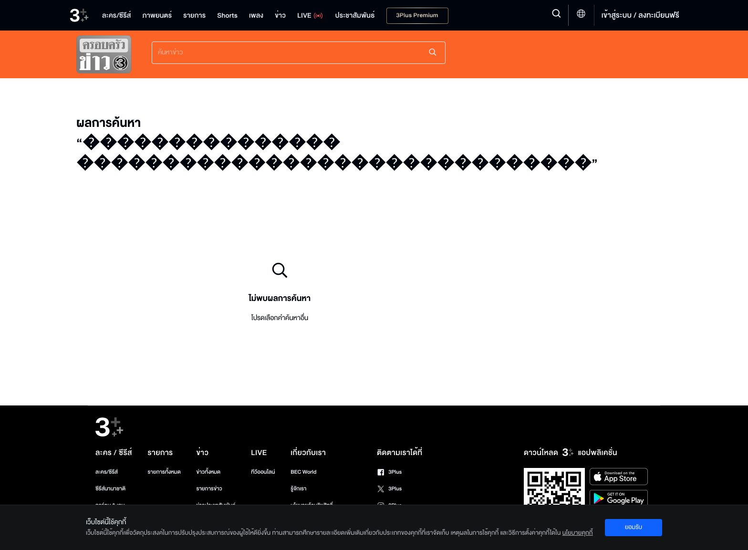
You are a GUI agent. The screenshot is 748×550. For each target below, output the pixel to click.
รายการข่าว (209, 488)
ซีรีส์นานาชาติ (110, 488)
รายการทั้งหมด (163, 472)
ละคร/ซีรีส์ (106, 472)
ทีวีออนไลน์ (263, 472)
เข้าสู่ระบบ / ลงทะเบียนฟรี (640, 15)
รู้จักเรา (298, 488)
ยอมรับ (633, 527)
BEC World (303, 472)
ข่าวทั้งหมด (208, 472)
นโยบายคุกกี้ (577, 533)
